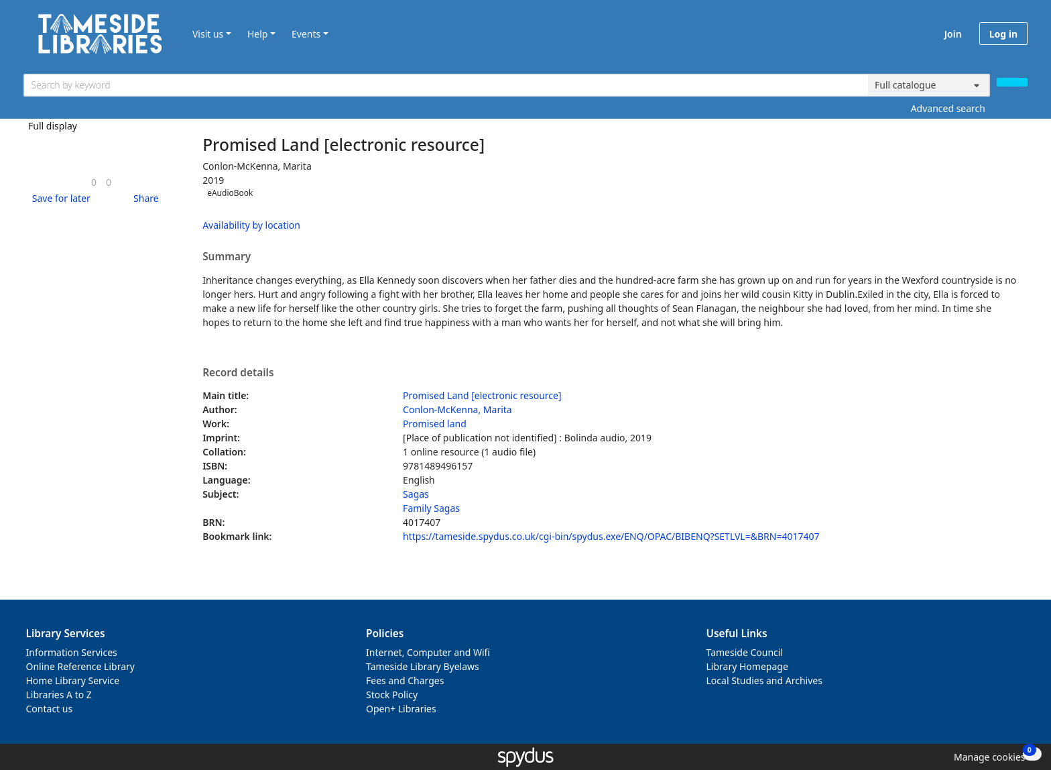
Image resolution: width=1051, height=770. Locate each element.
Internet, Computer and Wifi (428, 652)
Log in (1003, 34)
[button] (58, 198)
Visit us (207, 34)
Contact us (49, 708)
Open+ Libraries (401, 708)
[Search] (1012, 82)
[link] (94, 182)
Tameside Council (745, 652)
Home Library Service (73, 680)
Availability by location (251, 225)
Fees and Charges (405, 680)
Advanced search (948, 108)
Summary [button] (226, 257)
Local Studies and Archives (764, 680)
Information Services (71, 652)
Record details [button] (237, 373)
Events (306, 34)
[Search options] (929, 85)
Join (953, 34)
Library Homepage (747, 666)
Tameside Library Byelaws (422, 666)
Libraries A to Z (59, 694)
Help (257, 34)
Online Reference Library (80, 666)
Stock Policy (392, 694)
